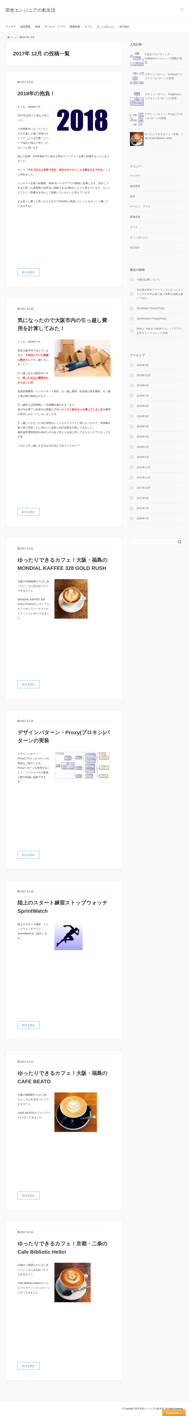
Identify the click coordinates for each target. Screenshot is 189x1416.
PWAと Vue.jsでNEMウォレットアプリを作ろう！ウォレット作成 (159, 330)
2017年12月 (143, 467)
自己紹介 (124, 26)
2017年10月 (143, 487)
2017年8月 (143, 498)
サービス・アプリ (55, 26)
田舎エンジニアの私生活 (30, 10)
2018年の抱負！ (36, 93)
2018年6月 (143, 405)
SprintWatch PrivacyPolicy (152, 318)
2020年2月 (143, 365)
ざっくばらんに (106, 26)
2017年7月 (143, 508)
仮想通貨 (25, 26)
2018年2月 (143, 446)
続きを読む (28, 272)
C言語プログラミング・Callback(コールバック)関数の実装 (163, 58)
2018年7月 (143, 395)
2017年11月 (143, 477)
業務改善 (75, 26)
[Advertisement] (49, 238)
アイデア (11, 26)
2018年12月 (143, 375)
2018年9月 (143, 385)
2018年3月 (143, 436)
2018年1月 (143, 457)
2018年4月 (143, 426)
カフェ (88, 26)
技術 (37, 26)
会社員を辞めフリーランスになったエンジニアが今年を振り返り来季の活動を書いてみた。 (160, 294)
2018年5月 (143, 416)
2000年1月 (143, 518)
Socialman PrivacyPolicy (151, 308)
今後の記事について (148, 279)
